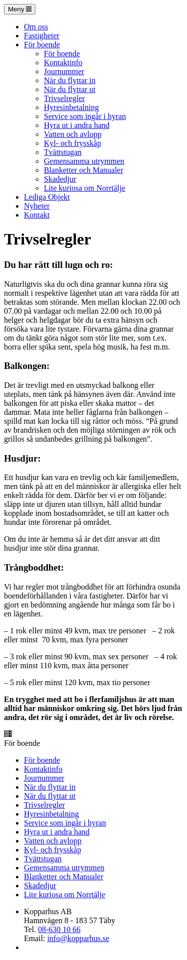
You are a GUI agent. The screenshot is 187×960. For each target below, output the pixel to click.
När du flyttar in (70, 80)
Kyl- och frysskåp (72, 143)
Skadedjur (60, 179)
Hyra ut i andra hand (77, 125)
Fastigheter (41, 35)
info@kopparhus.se (78, 938)
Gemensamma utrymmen (84, 161)
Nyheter (37, 206)
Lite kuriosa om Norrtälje (84, 188)
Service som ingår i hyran (85, 116)
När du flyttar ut (70, 89)
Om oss (36, 26)
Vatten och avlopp (73, 134)
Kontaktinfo (63, 62)
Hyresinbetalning (71, 107)
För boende (42, 44)
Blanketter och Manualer (83, 170)
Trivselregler (64, 98)
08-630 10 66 (59, 929)
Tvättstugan (63, 152)
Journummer (64, 71)
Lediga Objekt (47, 197)
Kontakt (37, 215)
